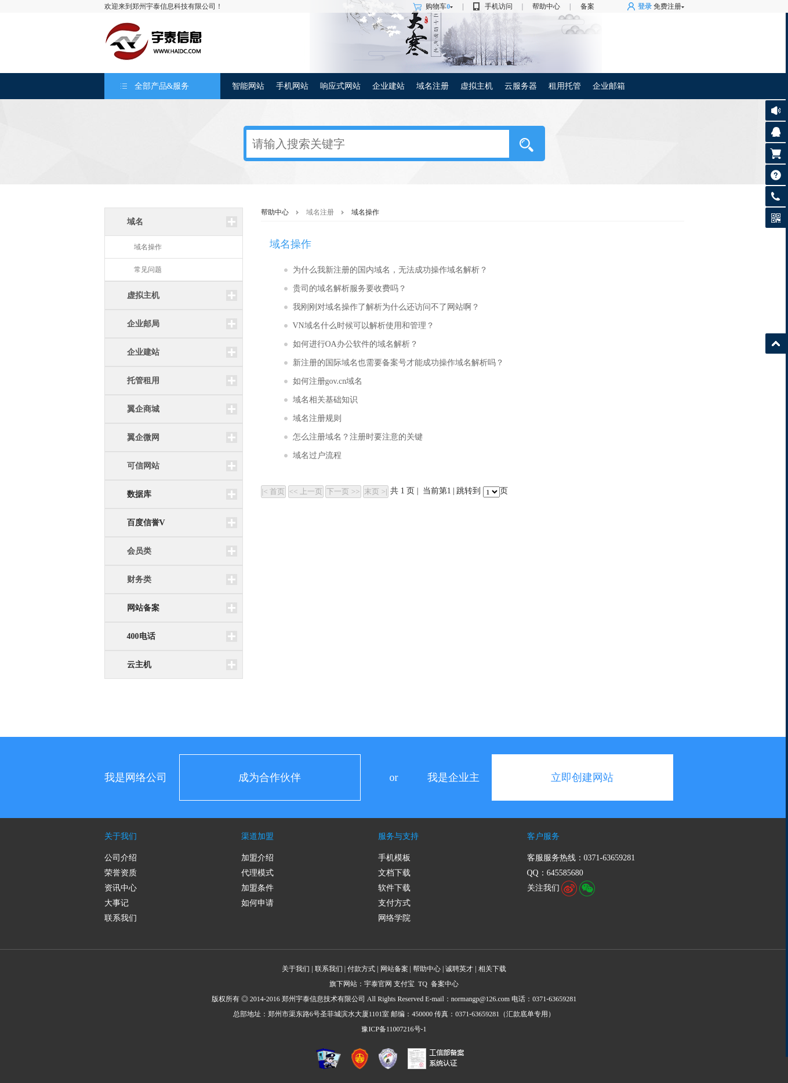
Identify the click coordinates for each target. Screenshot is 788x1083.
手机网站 (292, 86)
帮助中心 (546, 6)
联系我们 (120, 918)
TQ (422, 984)
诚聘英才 (459, 969)
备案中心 (445, 984)
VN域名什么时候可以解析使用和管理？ (363, 325)
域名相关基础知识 (325, 399)
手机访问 (499, 6)
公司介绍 (120, 857)
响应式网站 (340, 86)
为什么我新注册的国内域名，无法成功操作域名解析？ (390, 270)
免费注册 (667, 6)
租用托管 (565, 86)
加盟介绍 (257, 857)
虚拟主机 (476, 86)
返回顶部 (775, 343)
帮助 (775, 175)
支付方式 (394, 903)
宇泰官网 (378, 984)
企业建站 (388, 86)
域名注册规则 (317, 418)
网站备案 (143, 608)
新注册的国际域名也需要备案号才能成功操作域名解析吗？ (398, 362)
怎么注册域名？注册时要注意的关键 (358, 437)
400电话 (141, 636)
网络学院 (394, 918)
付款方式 (361, 969)
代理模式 (257, 872)
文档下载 (394, 872)
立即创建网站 (582, 777)
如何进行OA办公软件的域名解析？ (355, 344)
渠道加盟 (257, 836)
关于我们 (120, 836)
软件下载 (394, 888)
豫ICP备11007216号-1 (393, 1029)
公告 (775, 110)
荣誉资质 (120, 872)
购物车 (439, 6)
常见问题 (148, 270)
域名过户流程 (317, 455)
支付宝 (404, 984)
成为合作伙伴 (269, 777)
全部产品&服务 (162, 86)
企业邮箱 (609, 86)
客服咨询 (775, 132)
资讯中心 (120, 888)
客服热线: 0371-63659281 (775, 199)
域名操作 (148, 247)
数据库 (139, 494)
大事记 (116, 903)
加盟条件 (257, 888)
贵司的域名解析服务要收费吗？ (349, 288)
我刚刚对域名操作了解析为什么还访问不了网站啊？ (386, 307)
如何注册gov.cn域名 (328, 381)
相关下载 (492, 969)
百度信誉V (146, 522)
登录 (645, 6)
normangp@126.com (480, 999)
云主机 (139, 664)
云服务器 (520, 86)
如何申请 (257, 903)
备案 (587, 6)
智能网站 (248, 86)
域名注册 (432, 86)
